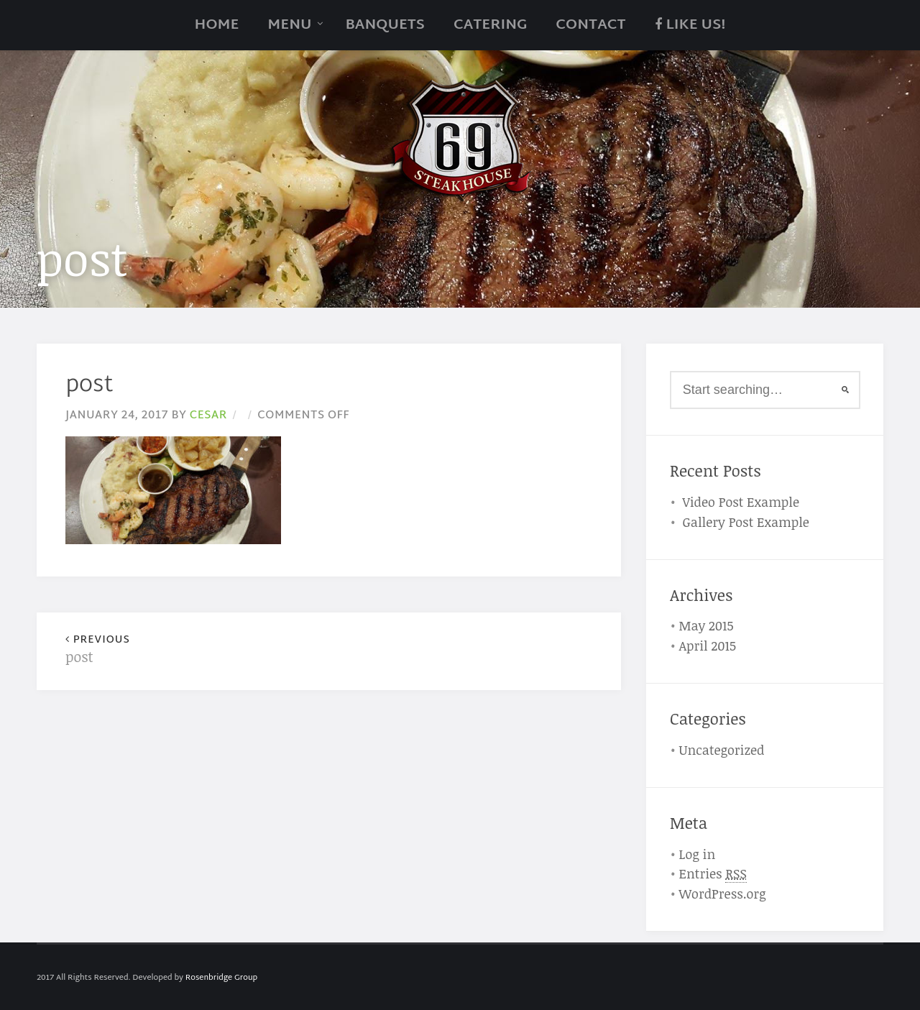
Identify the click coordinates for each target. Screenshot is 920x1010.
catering (490, 25)
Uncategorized (722, 749)
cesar (208, 415)
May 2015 (706, 625)
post (196, 650)
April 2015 (708, 645)
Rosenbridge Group (221, 977)
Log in (697, 854)
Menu (289, 25)
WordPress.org (722, 893)
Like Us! (690, 25)
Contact (590, 25)
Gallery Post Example (745, 522)
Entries (713, 874)
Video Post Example (740, 501)
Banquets (385, 25)
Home (217, 25)
